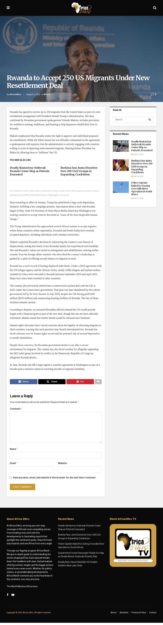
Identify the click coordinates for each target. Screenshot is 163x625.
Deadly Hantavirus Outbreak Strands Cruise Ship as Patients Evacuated (30, 171)
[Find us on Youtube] (12, 597)
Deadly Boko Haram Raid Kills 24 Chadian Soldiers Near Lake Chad (77, 565)
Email (14, 465)
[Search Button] (154, 8)
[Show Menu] (8, 8)
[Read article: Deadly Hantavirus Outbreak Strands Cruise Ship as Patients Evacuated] (121, 146)
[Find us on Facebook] (7, 597)
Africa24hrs (15, 94)
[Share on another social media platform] (98, 382)
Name (14, 451)
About (113, 614)
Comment (16, 410)
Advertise (124, 614)
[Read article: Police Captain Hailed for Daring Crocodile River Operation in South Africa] (121, 187)
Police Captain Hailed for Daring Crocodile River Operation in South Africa (141, 188)
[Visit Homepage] (81, 8)
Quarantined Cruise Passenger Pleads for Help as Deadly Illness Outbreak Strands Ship (81, 556)
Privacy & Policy (138, 614)
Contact (152, 614)
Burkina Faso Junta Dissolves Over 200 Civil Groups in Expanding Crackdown (78, 171)
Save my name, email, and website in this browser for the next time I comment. (54, 479)
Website (62, 465)
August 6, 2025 (33, 94)
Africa (47, 94)
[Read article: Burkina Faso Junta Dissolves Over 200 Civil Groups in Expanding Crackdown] (121, 165)
